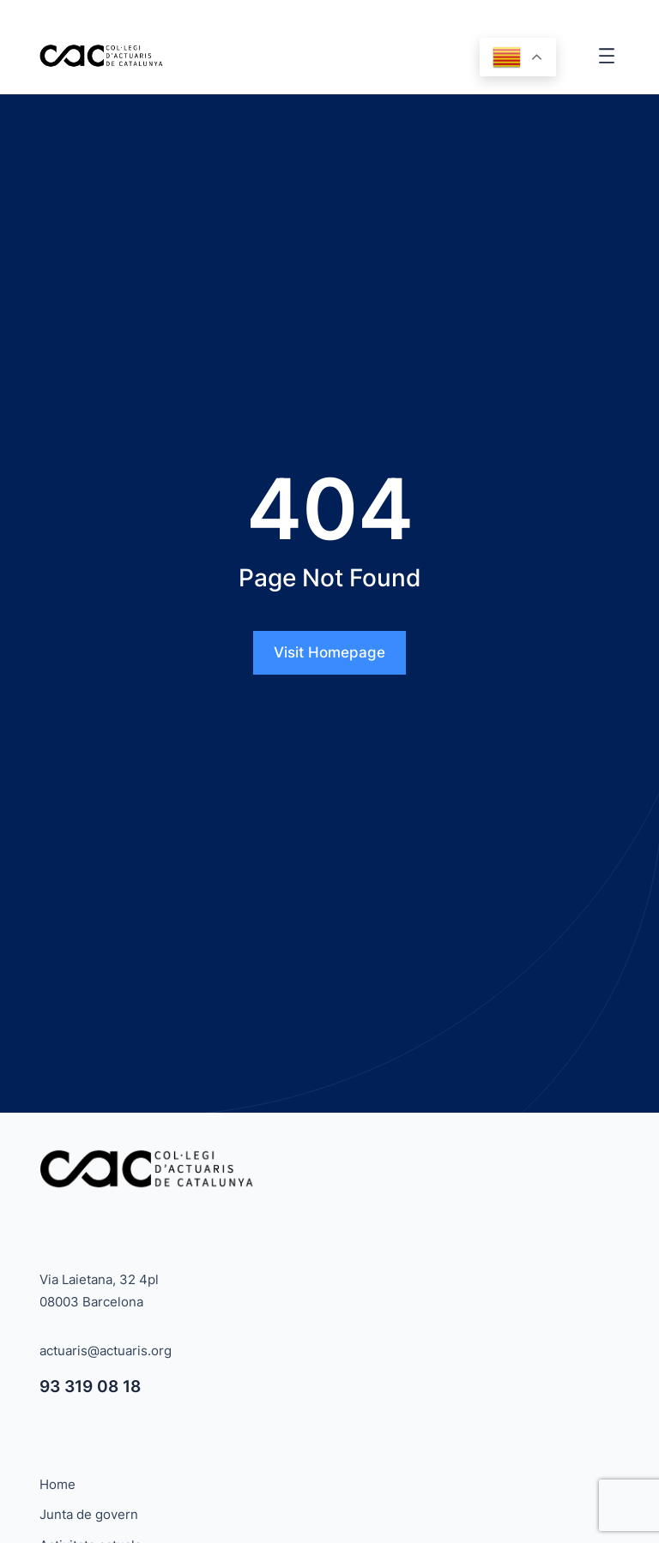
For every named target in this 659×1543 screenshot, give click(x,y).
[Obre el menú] (607, 56)
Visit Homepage (329, 652)
